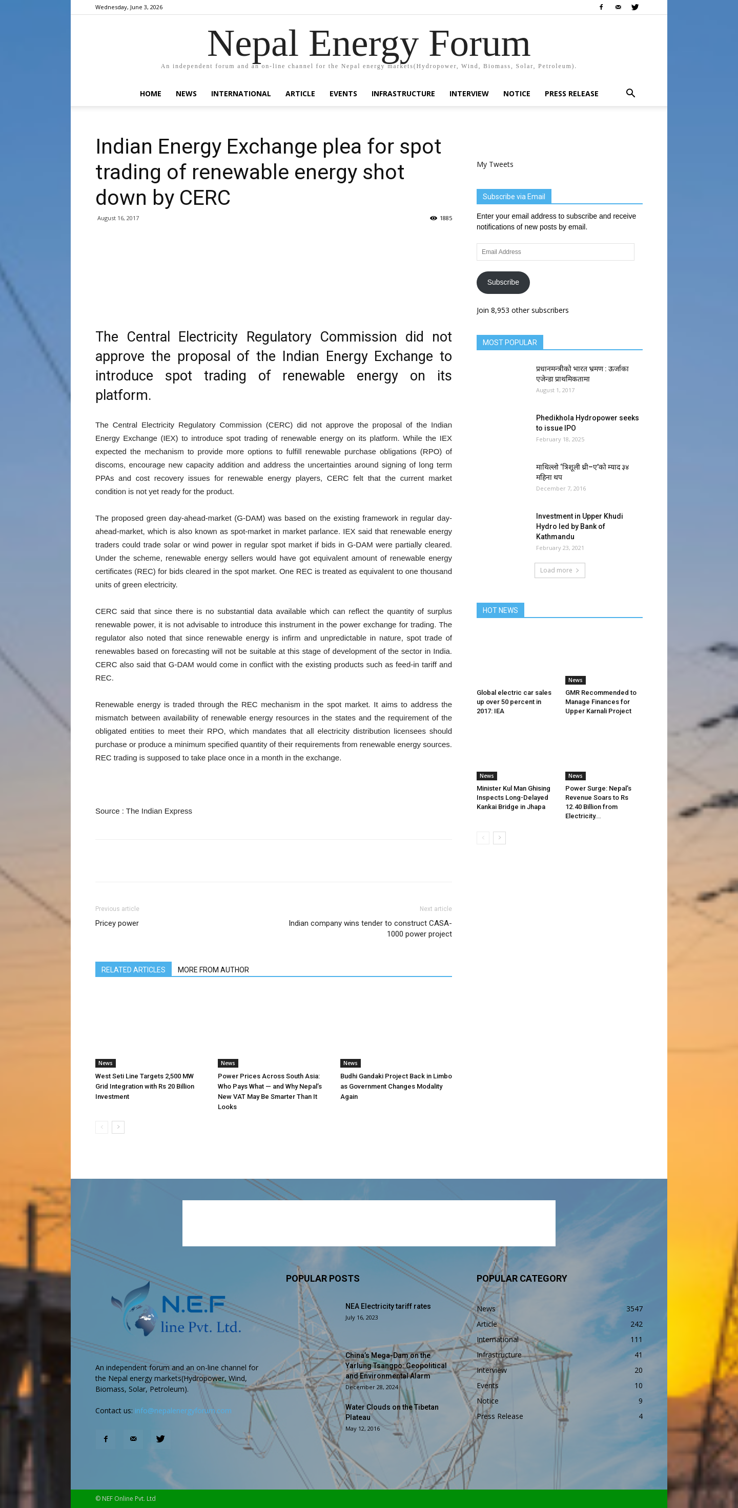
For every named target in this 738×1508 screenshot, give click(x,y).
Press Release (572, 93)
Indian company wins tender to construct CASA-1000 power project (370, 929)
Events (343, 93)
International (241, 93)
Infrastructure (403, 93)
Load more (560, 570)
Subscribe (503, 282)
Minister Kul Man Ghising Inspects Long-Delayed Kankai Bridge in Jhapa (513, 797)
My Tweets (495, 164)
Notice (516, 93)
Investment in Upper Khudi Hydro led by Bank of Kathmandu (579, 526)
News (186, 93)
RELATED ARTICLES (133, 970)
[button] (630, 94)
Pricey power (117, 923)
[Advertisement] (274, 285)
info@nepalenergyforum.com (183, 1410)
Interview (469, 93)
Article (300, 93)
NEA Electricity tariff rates (388, 1306)
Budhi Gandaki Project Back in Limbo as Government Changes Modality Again (396, 1086)
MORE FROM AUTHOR (213, 970)
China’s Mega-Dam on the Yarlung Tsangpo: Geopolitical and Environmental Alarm (396, 1365)
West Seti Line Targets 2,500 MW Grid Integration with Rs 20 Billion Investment (144, 1086)
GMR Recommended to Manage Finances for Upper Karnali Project (601, 702)
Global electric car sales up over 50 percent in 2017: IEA (514, 702)
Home (150, 93)
